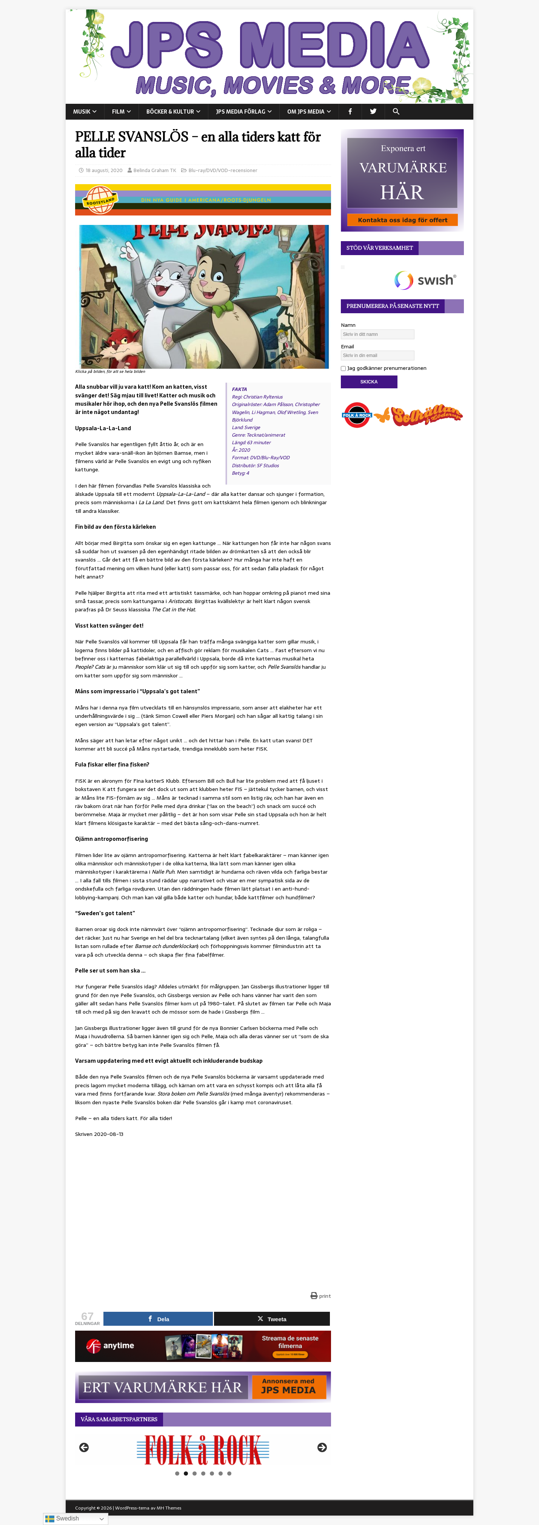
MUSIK (81, 112)
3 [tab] (194, 1473)
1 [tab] (177, 1473)
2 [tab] (186, 1473)
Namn (348, 325)
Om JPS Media (306, 112)
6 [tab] (221, 1473)
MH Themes (169, 1508)
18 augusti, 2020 (104, 170)
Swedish (62, 1518)
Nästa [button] (321, 1448)
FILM (118, 112)
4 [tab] (203, 1473)
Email (347, 346)
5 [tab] (212, 1473)
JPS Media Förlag (240, 112)
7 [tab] (229, 1473)
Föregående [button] (84, 1448)
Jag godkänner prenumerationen (384, 368)
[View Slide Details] (203, 1450)
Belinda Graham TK (155, 170)
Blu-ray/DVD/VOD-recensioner (223, 170)
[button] (396, 112)
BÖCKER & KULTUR (170, 112)
